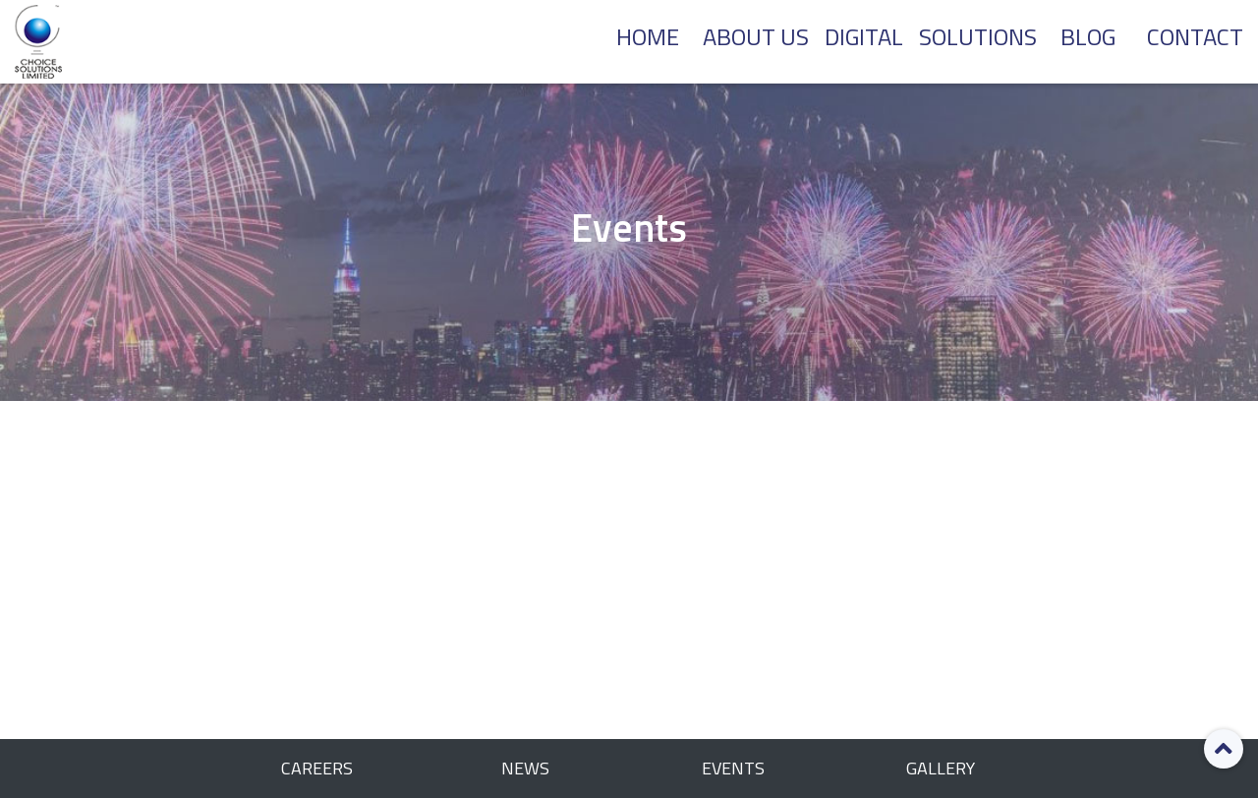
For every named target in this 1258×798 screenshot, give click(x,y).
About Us (756, 36)
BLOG (1087, 36)
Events (733, 768)
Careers (317, 768)
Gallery (940, 768)
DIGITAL (864, 36)
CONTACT (1195, 36)
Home (647, 36)
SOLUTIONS (978, 36)
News (525, 768)
